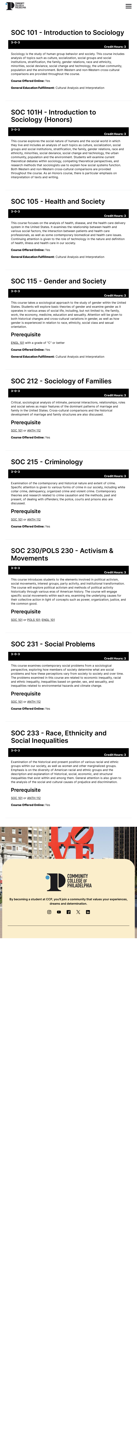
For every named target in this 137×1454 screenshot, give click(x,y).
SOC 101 (16, 430)
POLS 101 (33, 620)
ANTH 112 (34, 430)
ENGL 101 (17, 343)
